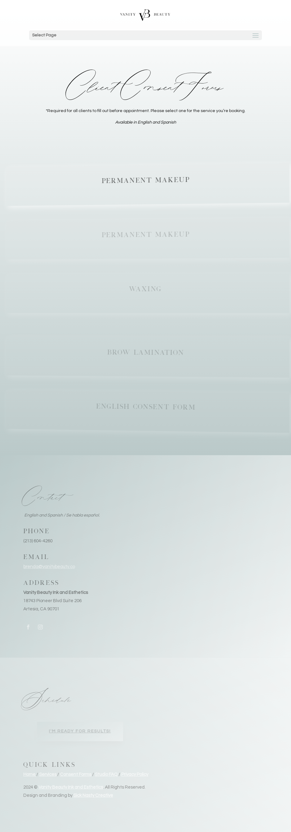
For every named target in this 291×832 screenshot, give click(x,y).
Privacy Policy (134, 774)
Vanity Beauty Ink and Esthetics (70, 787)
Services (47, 774)
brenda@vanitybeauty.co (49, 566)
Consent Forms (75, 774)
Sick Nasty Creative (93, 795)
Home (29, 774)
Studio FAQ (106, 774)
